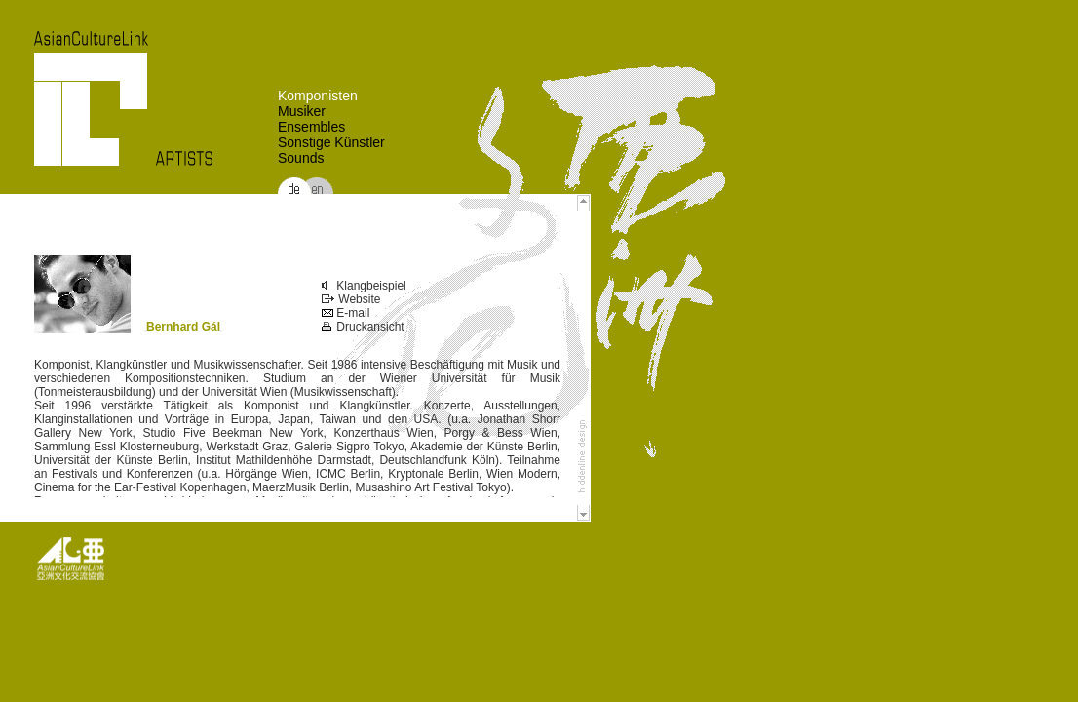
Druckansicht (363, 326)
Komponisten (318, 95)
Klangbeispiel (364, 285)
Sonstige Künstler (331, 142)
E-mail (345, 313)
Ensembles (311, 127)
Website (351, 299)
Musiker (302, 111)
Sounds (301, 158)
